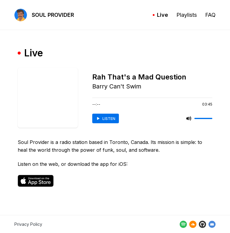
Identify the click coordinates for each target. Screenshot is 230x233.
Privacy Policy (28, 224)
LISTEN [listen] (105, 118)
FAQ (210, 15)
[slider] (203, 118)
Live (160, 15)
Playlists (186, 15)
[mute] (189, 118)
